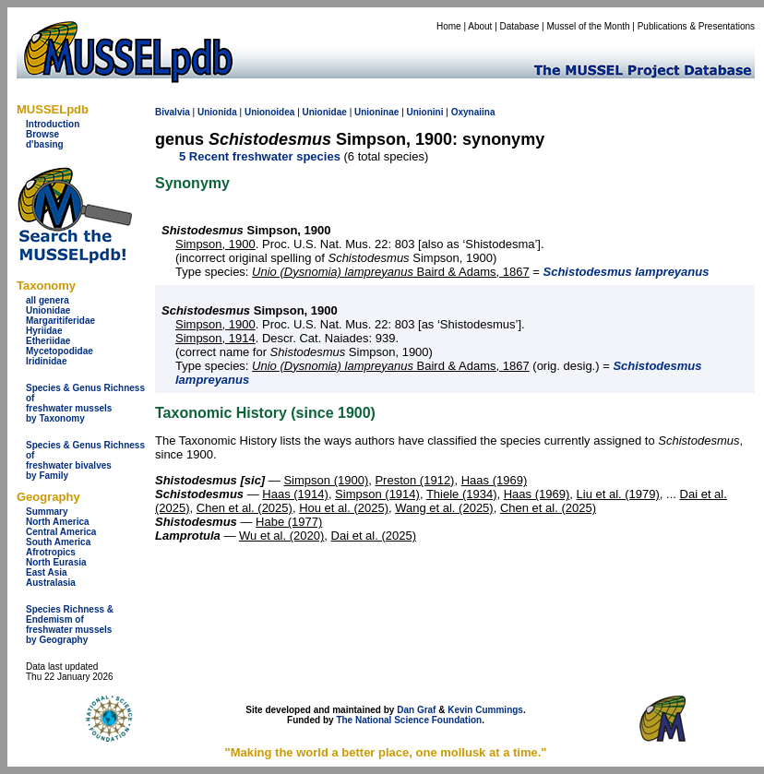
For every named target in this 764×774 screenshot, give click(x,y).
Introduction (52, 124)
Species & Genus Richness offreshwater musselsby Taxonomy (85, 403)
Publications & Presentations (696, 26)
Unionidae (48, 310)
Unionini (425, 112)
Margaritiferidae (60, 321)
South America (58, 542)
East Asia (46, 572)
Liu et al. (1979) (618, 494)
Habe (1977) (289, 522)
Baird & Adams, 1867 (391, 272)
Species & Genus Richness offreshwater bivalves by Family (85, 460)
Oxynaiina (473, 112)
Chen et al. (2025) (244, 508)
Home (448, 26)
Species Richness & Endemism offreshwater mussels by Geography (69, 624)
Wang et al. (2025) (444, 508)
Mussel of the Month (588, 26)
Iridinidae (46, 361)
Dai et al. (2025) (374, 535)
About (480, 26)
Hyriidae (44, 331)
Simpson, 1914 (215, 338)
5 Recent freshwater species (259, 156)
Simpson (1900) (325, 480)
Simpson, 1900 (215, 244)
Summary (47, 511)
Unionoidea (269, 112)
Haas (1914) (295, 494)
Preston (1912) (414, 480)
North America (58, 522)
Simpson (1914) (377, 494)
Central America (61, 532)
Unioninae (376, 112)
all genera (47, 300)
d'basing (45, 144)
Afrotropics (51, 552)
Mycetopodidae (59, 351)
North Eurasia (56, 562)
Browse (42, 134)
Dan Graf (416, 710)
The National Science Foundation (409, 720)
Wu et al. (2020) (281, 535)
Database (520, 26)
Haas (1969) (494, 480)
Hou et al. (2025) (343, 508)
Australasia (51, 583)
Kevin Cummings (485, 710)
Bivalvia (172, 112)
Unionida (217, 112)
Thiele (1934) (461, 494)
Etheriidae (48, 341)
